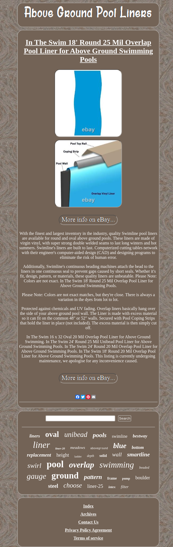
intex (112, 487)
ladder (78, 456)
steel (53, 486)
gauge (36, 476)
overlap (81, 464)
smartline (138, 454)
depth (90, 456)
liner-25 (95, 486)
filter (125, 487)
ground (65, 475)
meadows (77, 447)
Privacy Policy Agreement (88, 530)
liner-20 (60, 448)
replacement (39, 455)
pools (100, 435)
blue (119, 445)
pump (126, 478)
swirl (34, 465)
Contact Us (88, 522)
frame (112, 478)
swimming (116, 464)
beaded (144, 467)
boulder (142, 477)
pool (55, 464)
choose (73, 485)
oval (52, 434)
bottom (138, 447)
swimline (120, 436)
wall (117, 454)
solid (103, 456)
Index (88, 506)
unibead (75, 435)
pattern (93, 477)
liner (41, 445)
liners (34, 436)
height (62, 455)
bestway (140, 436)
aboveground (99, 448)
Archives (88, 514)
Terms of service (88, 538)
